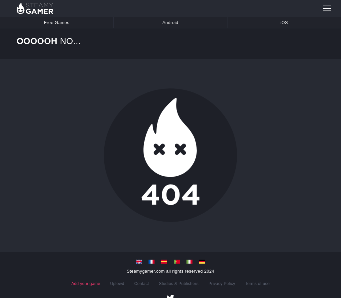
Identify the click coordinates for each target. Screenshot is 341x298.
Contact (141, 284)
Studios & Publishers (178, 284)
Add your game (85, 284)
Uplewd (117, 284)
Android (170, 22)
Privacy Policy (221, 284)
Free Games (56, 22)
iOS (284, 22)
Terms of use (257, 284)
